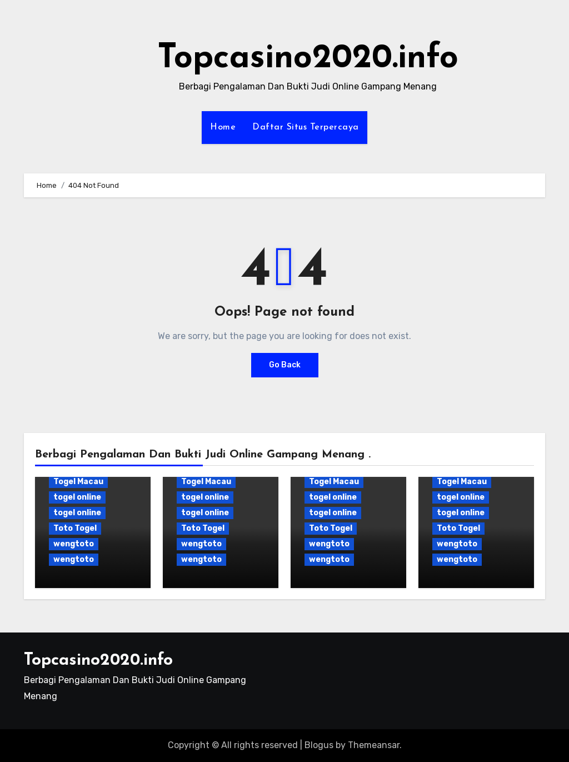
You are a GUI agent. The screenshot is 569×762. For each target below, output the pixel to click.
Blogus (319, 745)
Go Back (285, 365)
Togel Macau (78, 481)
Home (223, 127)
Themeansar (374, 745)
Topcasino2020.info (307, 59)
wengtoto (73, 544)
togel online (77, 497)
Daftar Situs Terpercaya (305, 127)
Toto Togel (75, 528)
